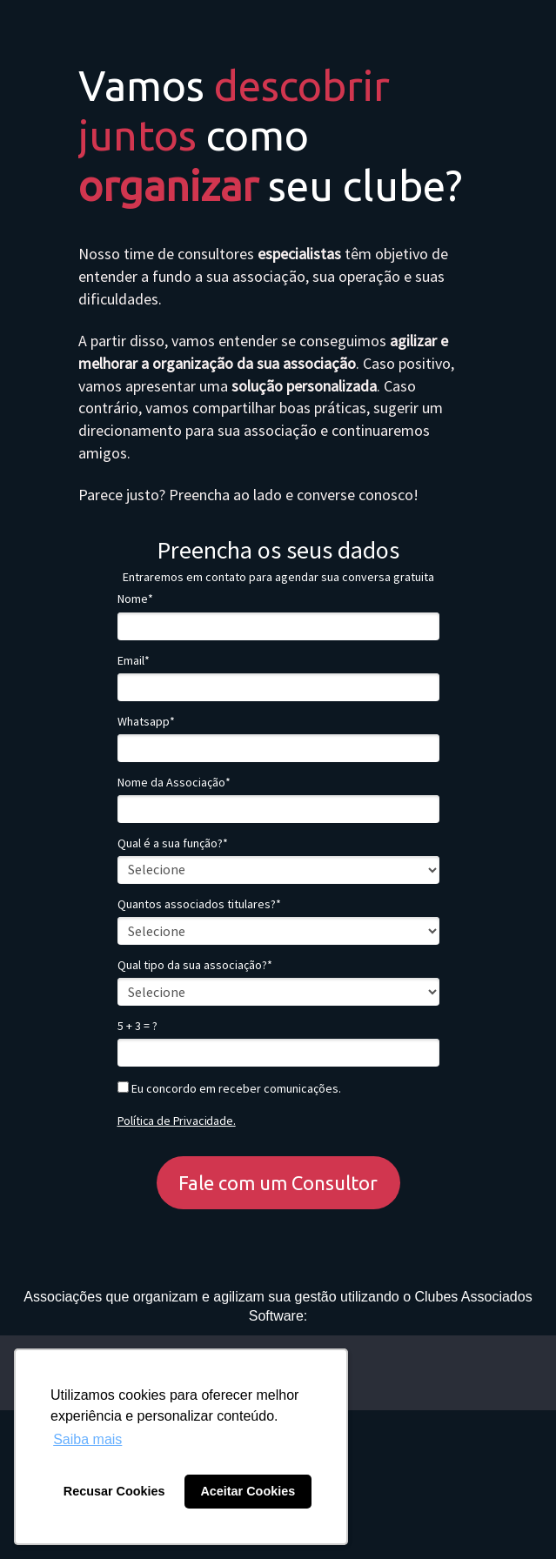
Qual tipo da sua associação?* (194, 965)
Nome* (135, 599)
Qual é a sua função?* (172, 843)
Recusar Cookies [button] (114, 1491)
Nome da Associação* (174, 782)
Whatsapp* (146, 721)
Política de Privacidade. (176, 1120)
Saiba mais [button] (87, 1439)
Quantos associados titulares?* (199, 904)
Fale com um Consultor (278, 1183)
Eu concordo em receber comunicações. (229, 1088)
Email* (133, 660)
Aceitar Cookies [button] (247, 1491)
